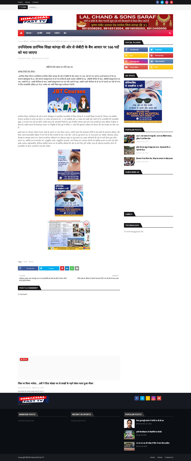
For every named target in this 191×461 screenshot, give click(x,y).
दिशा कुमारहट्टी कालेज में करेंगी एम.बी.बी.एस (150, 420)
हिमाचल (26, 41)
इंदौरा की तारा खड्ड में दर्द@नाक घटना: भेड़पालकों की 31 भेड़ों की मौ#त (153, 148)
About (27, 2)
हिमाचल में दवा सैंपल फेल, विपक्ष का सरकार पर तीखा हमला (154, 158)
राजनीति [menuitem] (39, 33)
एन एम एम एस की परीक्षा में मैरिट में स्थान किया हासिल (152, 443)
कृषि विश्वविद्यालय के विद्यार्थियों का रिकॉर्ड (149, 432)
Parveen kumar (25, 58)
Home (20, 2)
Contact (35, 2)
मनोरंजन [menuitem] (57, 33)
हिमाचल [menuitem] (28, 33)
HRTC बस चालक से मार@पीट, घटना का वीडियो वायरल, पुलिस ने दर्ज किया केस (154, 137)
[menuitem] (21, 33)
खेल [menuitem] (65, 33)
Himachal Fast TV (37, 457)
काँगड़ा (25, 262)
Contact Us (169, 457)
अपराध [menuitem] (48, 33)
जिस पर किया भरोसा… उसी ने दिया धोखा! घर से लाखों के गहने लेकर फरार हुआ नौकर (55, 383)
